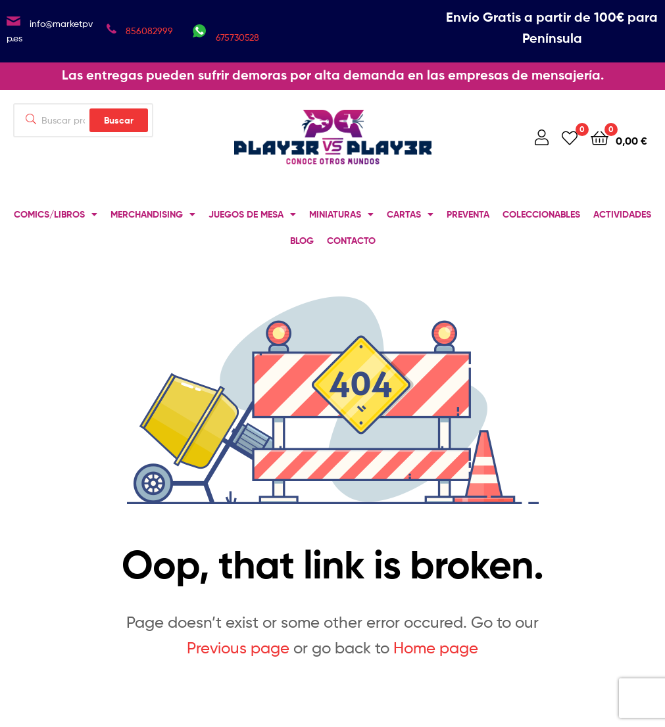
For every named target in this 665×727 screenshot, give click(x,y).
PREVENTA (468, 214)
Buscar (119, 120)
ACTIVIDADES (622, 214)
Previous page (238, 647)
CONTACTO (351, 240)
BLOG (302, 240)
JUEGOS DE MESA (252, 214)
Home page (435, 647)
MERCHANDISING (153, 214)
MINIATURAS (341, 214)
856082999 (149, 30)
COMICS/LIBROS (55, 214)
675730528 (237, 37)
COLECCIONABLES (541, 214)
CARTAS (410, 214)
